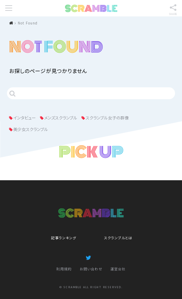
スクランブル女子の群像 (107, 118)
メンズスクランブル (60, 118)
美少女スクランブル (30, 129)
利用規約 (64, 268)
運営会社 (118, 268)
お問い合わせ (91, 268)
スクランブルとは (118, 237)
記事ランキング (63, 237)
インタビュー (24, 118)
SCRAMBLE (91, 8)
